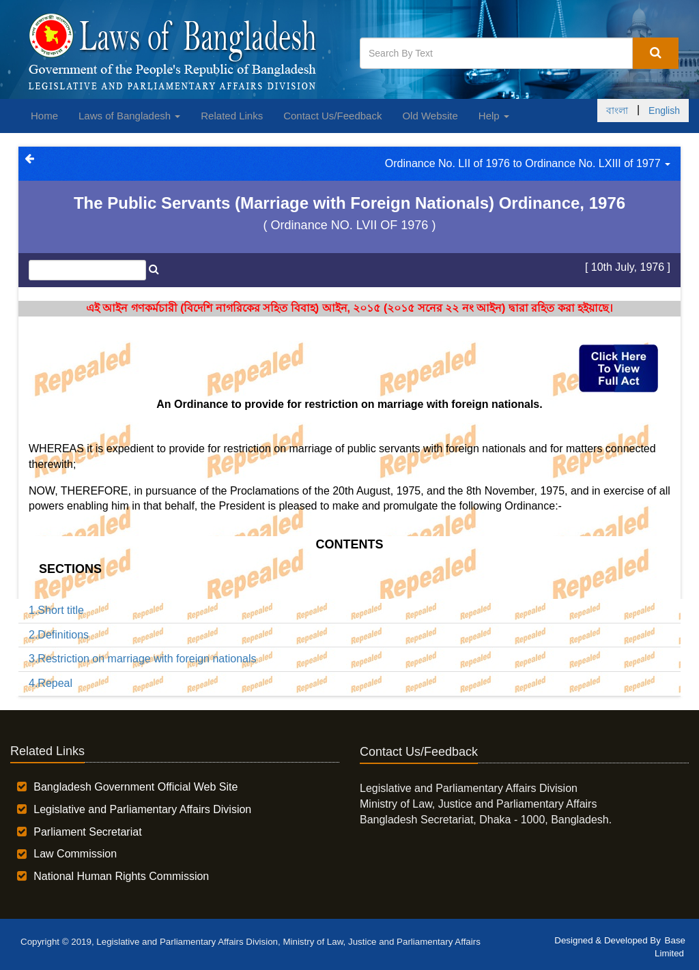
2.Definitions (59, 635)
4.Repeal (50, 683)
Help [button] (494, 115)
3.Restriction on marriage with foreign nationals (143, 658)
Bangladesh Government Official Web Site (135, 787)
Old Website (429, 115)
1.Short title (56, 610)
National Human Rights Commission (121, 876)
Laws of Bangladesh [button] (129, 115)
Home (44, 115)
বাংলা (617, 110)
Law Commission (75, 853)
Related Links (232, 115)
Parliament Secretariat (87, 832)
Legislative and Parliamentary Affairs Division (142, 809)
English (664, 110)
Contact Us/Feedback (332, 115)
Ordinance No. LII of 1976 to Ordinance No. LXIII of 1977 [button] (527, 163)
